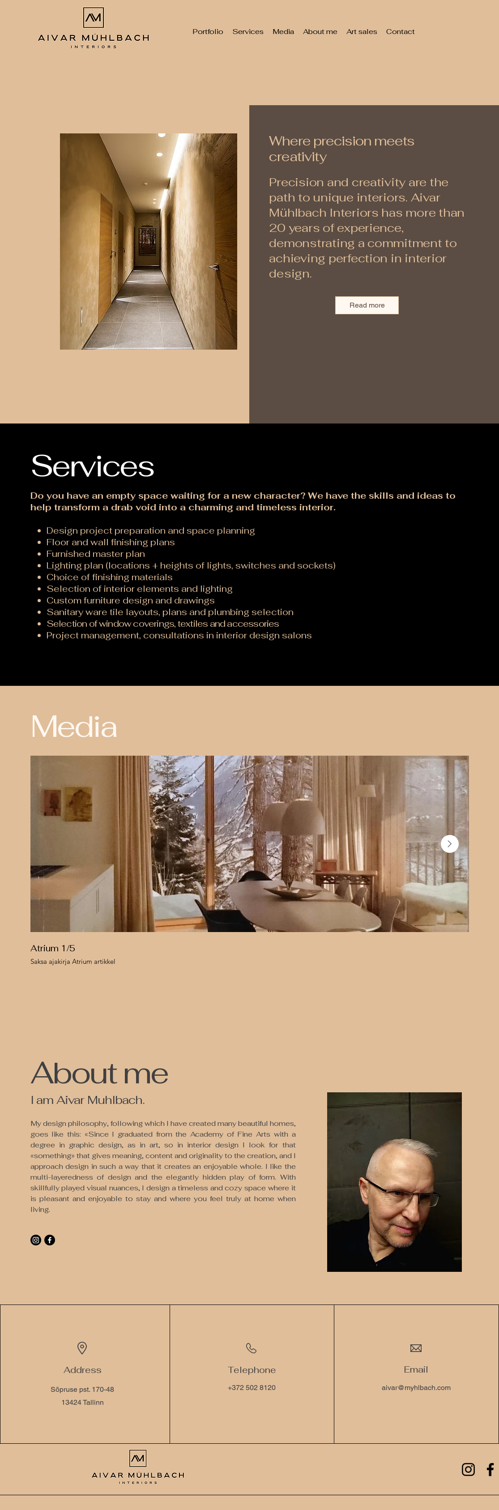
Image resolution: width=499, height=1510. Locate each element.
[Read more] (367, 305)
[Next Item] (450, 844)
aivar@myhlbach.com (416, 1387)
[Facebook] (49, 1240)
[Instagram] (35, 1240)
